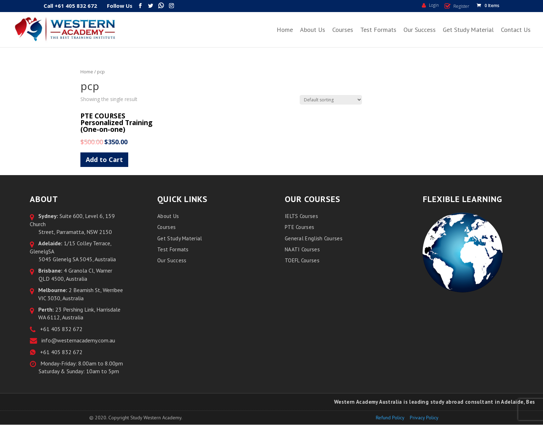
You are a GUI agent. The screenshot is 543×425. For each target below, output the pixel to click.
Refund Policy (390, 417)
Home (285, 30)
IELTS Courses (301, 216)
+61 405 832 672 (60, 328)
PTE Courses (299, 227)
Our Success (419, 30)
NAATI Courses (302, 249)
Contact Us (516, 30)
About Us (312, 30)
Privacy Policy (424, 417)
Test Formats (378, 30)
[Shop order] (331, 100)
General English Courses (314, 238)
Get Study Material (468, 30)
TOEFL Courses (302, 260)
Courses (342, 30)
